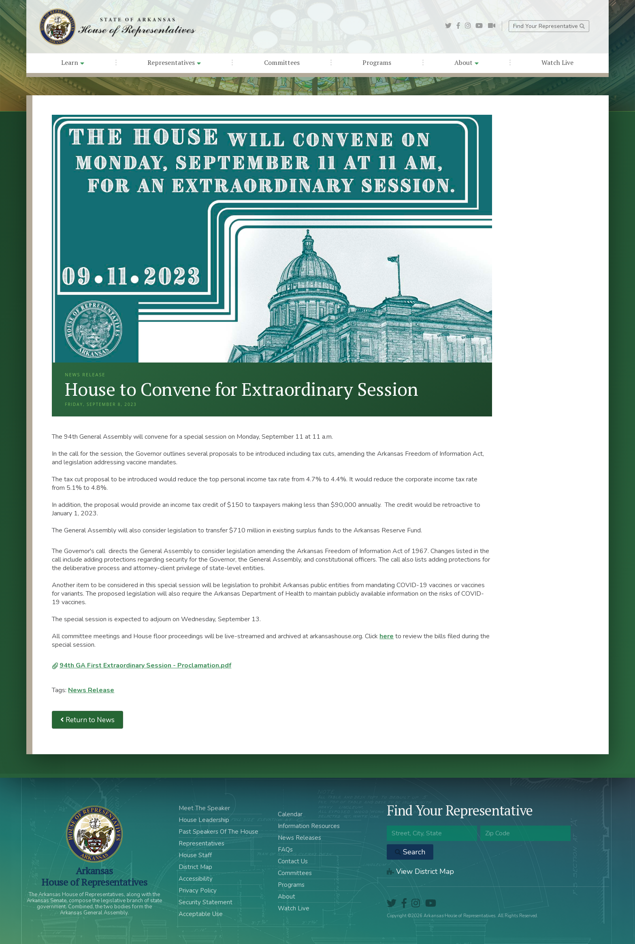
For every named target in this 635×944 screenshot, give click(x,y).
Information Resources (309, 826)
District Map (195, 867)
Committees (282, 62)
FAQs (285, 849)
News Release (91, 690)
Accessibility (196, 879)
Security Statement (205, 902)
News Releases (299, 838)
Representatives (174, 62)
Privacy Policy (198, 890)
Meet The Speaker (204, 808)
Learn (72, 62)
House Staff (195, 855)
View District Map (420, 871)
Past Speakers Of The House (218, 832)
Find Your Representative (549, 26)
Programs (376, 62)
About (466, 62)
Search (410, 852)
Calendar (290, 814)
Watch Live (557, 62)
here (386, 636)
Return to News (87, 720)
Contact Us (293, 861)
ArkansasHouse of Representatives (94, 876)
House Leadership (204, 820)
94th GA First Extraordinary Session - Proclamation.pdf (145, 665)
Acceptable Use (201, 914)
